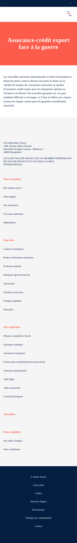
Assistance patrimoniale (14, 371)
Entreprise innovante (13, 292)
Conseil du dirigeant (13, 396)
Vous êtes (8, 240)
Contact (38, 526)
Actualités (9, 414)
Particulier (8, 309)
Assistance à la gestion (14, 353)
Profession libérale (12, 266)
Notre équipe (9, 197)
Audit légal (8, 379)
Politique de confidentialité (39, 518)
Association (9, 283)
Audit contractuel (11, 388)
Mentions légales (38, 501)
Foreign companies (12, 301)
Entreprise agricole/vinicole (16, 275)
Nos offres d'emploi (12, 441)
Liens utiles (38, 485)
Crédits (38, 493)
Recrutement (38, 510)
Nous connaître (12, 179)
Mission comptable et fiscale (17, 336)
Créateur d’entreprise (13, 249)
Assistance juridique (13, 345)
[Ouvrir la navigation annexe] (5, 3)
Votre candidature (11, 449)
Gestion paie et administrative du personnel (24, 362)
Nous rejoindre (12, 432)
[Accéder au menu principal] (69, 13)
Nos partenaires (10, 205)
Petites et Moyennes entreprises (18, 257)
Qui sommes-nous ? (12, 188)
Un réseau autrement (13, 214)
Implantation (9, 222)
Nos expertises (11, 327)
